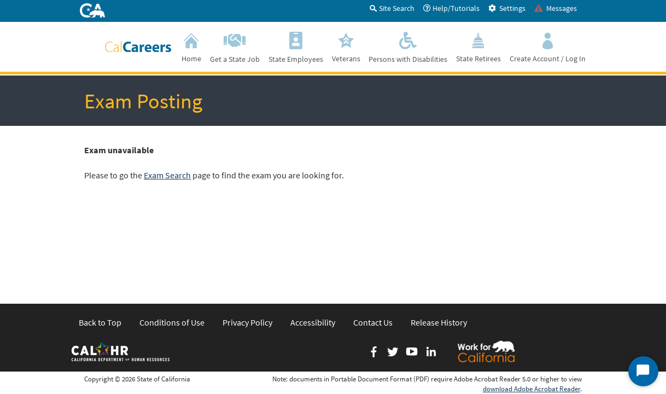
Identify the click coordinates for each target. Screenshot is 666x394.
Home (191, 45)
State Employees (296, 46)
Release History (439, 237)
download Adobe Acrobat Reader (531, 304)
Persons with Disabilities (408, 46)
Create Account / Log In (547, 45)
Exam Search (167, 175)
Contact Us (373, 237)
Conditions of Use (172, 237)
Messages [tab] (555, 8)
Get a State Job (235, 46)
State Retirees (478, 45)
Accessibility (312, 237)
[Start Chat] (643, 371)
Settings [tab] (506, 8)
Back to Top (100, 237)
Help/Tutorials (451, 8)
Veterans (346, 45)
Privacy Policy (247, 237)
